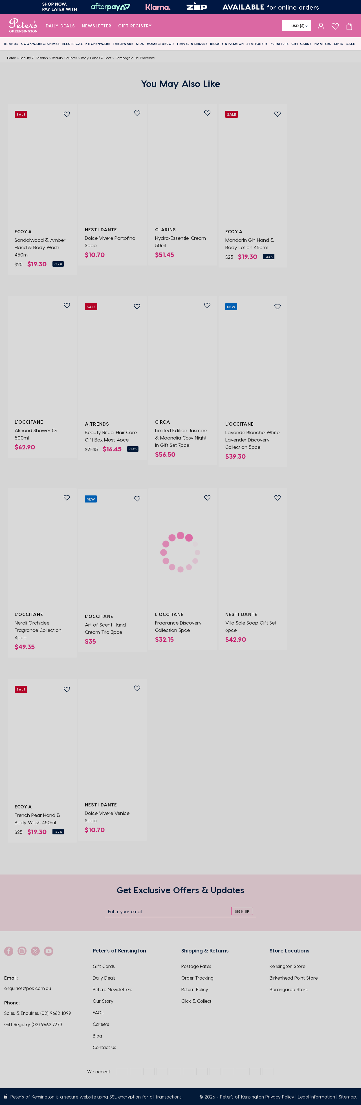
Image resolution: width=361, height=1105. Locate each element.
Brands (11, 43)
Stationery (257, 43)
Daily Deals (60, 25)
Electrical (72, 43)
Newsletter (96, 25)
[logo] (23, 25)
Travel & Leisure (192, 43)
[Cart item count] (349, 25)
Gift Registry (135, 25)
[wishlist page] (335, 25)
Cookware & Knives (40, 43)
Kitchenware (97, 43)
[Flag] (296, 25)
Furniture (280, 43)
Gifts (339, 43)
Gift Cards (301, 43)
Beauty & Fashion (227, 43)
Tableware (123, 43)
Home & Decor (160, 43)
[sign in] (321, 26)
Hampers (322, 43)
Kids (140, 43)
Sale (350, 43)
